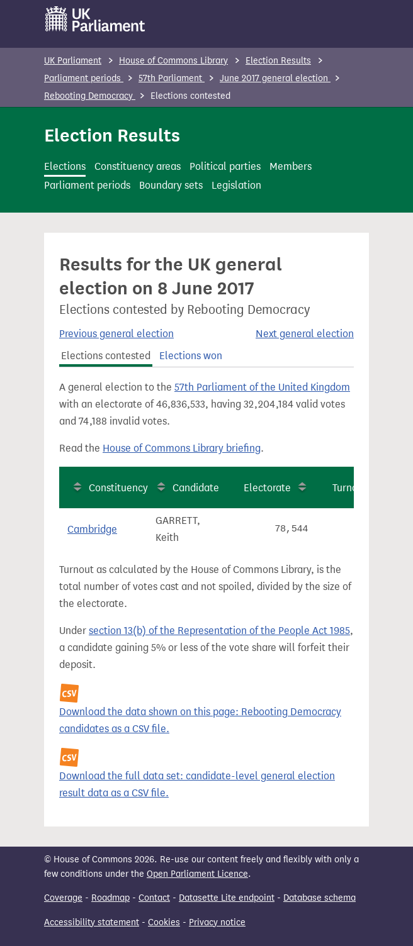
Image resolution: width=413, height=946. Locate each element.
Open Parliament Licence (197, 874)
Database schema (319, 898)
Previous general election (116, 334)
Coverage (63, 898)
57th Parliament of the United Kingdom (262, 387)
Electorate (267, 488)
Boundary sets (171, 185)
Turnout (349, 488)
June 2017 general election (275, 78)
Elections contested (105, 356)
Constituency (118, 488)
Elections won (190, 356)
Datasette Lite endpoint (226, 898)
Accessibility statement (91, 922)
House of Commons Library (173, 60)
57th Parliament (172, 78)
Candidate (196, 488)
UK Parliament (72, 60)
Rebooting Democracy (89, 96)
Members (290, 166)
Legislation (236, 185)
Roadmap (110, 898)
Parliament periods (83, 78)
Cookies (164, 922)
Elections (65, 166)
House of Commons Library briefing (182, 448)
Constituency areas (137, 166)
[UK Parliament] (95, 19)
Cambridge (92, 529)
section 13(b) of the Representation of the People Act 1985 (219, 631)
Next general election (305, 334)
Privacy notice (217, 922)
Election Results (278, 60)
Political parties (225, 166)
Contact (154, 898)
